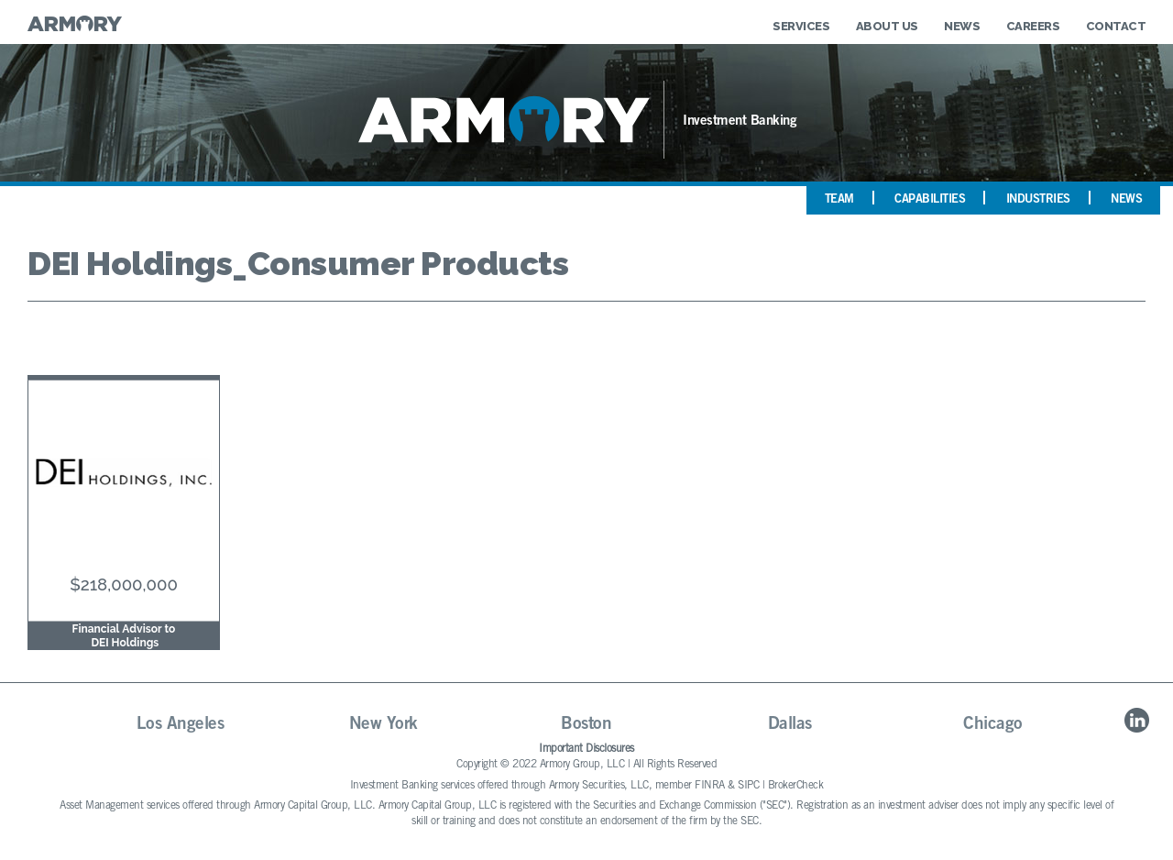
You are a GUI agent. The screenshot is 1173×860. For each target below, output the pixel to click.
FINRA (710, 785)
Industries (1038, 200)
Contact (1116, 26)
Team (839, 200)
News (962, 26)
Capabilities (929, 200)
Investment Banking (739, 121)
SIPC (748, 785)
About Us (887, 26)
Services (801, 26)
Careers (1033, 26)
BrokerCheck (796, 785)
